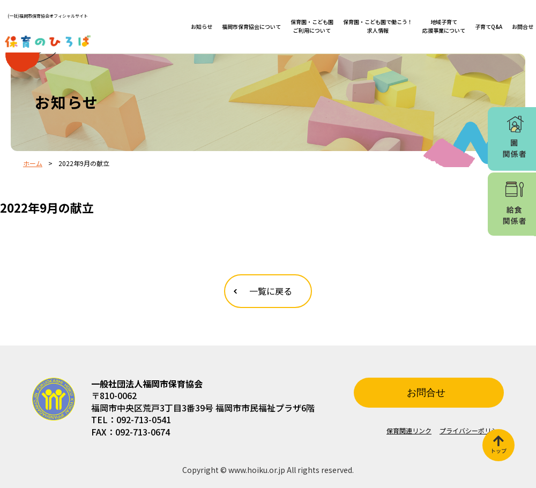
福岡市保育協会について (251, 26)
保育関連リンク (408, 430)
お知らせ (201, 26)
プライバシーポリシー (472, 430)
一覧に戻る (270, 290)
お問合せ (522, 26)
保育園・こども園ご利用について (312, 26)
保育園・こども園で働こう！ (378, 26)
